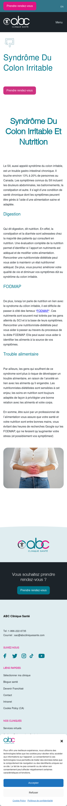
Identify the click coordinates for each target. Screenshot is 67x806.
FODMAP (43, 311)
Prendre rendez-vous (20, 5)
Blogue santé (10, 682)
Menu (59, 22)
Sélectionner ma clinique (17, 675)
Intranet (7, 702)
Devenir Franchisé (13, 689)
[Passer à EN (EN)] (60, 6)
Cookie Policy (19, 801)
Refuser (33, 792)
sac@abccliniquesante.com (29, 635)
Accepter (33, 782)
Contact (7, 695)
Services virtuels (12, 728)
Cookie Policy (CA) (13, 708)
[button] (61, 741)
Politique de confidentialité (40, 801)
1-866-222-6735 (17, 631)
